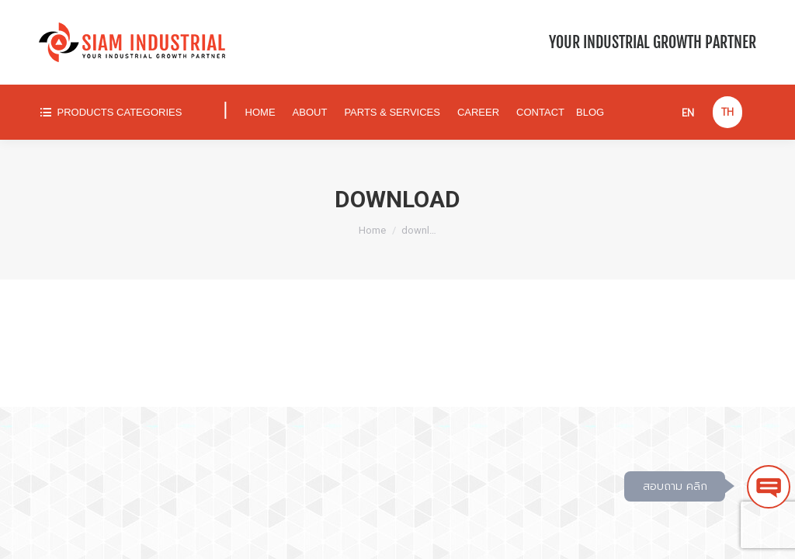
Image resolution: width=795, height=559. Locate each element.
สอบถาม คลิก (675, 486)
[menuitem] (124, 112)
